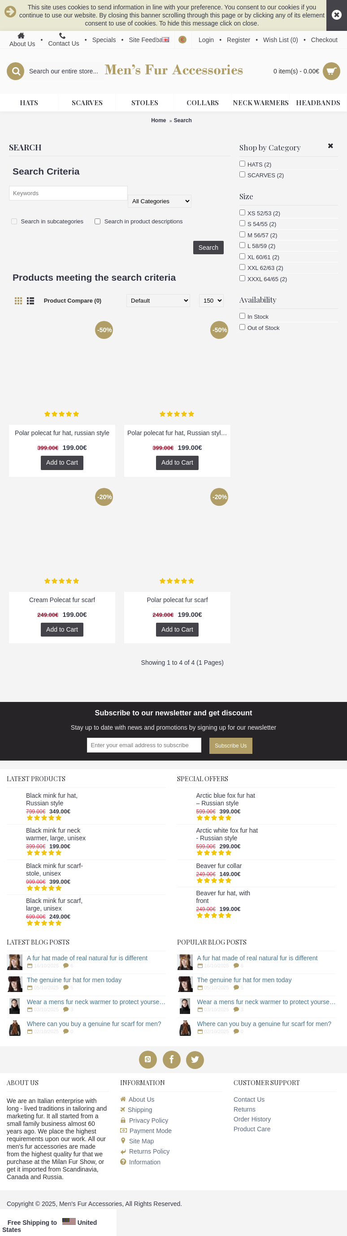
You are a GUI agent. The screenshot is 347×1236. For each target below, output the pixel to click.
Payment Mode (146, 1130)
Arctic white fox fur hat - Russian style (227, 834)
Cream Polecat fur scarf (62, 599)
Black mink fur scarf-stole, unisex (54, 869)
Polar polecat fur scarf (177, 599)
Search (183, 120)
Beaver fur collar (219, 865)
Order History (252, 1119)
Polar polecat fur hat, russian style (62, 432)
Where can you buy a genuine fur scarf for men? (94, 1023)
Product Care (252, 1129)
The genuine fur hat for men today (74, 980)
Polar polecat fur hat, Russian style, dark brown (178, 432)
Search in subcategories (47, 221)
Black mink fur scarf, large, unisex (54, 904)
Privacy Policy (144, 1120)
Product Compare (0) (73, 300)
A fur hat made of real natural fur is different (87, 958)
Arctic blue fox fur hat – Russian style (226, 799)
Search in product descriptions (138, 221)
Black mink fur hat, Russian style (52, 799)
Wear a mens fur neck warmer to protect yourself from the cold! (96, 1001)
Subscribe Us (231, 746)
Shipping (136, 1109)
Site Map (137, 1141)
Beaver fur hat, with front (223, 897)
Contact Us (249, 1099)
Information (140, 1162)
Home (158, 120)
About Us (137, 1099)
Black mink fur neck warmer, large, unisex (56, 834)
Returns (245, 1109)
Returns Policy (144, 1151)
